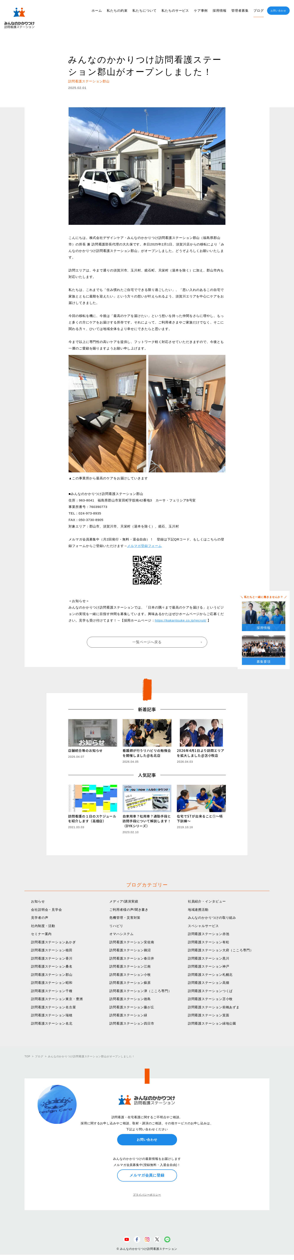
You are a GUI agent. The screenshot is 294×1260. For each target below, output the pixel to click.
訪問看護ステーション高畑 (208, 982)
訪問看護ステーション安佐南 (131, 942)
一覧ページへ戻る (147, 642)
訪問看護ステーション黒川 (208, 958)
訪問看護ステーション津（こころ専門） (140, 991)
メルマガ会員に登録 (147, 1175)
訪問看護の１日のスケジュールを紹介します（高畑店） (92, 818)
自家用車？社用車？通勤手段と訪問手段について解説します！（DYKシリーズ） (147, 821)
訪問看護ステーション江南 (130, 966)
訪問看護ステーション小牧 (130, 974)
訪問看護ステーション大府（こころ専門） (220, 950)
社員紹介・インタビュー (207, 901)
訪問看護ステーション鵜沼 (130, 950)
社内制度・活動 (43, 926)
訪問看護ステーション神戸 (208, 966)
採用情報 (220, 10)
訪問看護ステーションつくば (210, 991)
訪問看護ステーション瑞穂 (51, 1015)
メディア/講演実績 (123, 901)
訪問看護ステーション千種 (51, 991)
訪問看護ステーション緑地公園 (212, 1023)
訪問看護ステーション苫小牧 (210, 999)
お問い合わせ (278, 10)
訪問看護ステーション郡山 (51, 974)
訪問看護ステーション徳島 (130, 999)
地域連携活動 (198, 909)
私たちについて (144, 10)
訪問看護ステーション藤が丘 (131, 1007)
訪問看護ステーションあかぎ (53, 942)
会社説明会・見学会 (46, 909)
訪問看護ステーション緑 (128, 1015)
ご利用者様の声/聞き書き (128, 909)
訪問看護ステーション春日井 (131, 958)
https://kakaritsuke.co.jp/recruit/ (180, 620)
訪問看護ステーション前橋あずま (214, 1007)
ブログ (258, 10)
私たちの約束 (117, 10)
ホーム (97, 10)
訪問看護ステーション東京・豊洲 (57, 999)
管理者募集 (240, 10)
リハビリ (116, 926)
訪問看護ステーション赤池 (208, 934)
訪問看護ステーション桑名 (51, 966)
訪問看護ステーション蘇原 (130, 982)
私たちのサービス (175, 10)
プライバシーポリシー (147, 1194)
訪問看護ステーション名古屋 (53, 1007)
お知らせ (38, 901)
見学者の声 (39, 917)
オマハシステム (121, 934)
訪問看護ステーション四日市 (131, 1023)
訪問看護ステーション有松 (208, 942)
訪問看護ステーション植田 (51, 950)
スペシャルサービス (203, 926)
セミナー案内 (41, 934)
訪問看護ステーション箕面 (208, 1015)
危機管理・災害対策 (124, 917)
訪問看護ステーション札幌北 (210, 974)
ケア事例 (201, 10)
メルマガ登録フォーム (144, 546)
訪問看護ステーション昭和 (51, 982)
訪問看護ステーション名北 (51, 1023)
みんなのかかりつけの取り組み (212, 917)
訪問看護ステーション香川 (51, 958)
